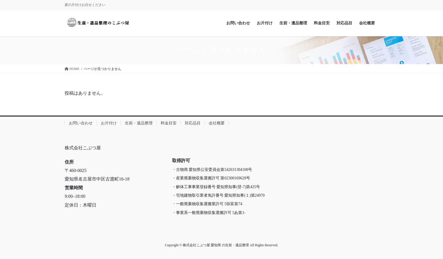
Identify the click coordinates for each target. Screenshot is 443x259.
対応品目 (193, 123)
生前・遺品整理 (139, 123)
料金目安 (169, 123)
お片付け (109, 123)
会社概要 (217, 123)
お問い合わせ (81, 123)
